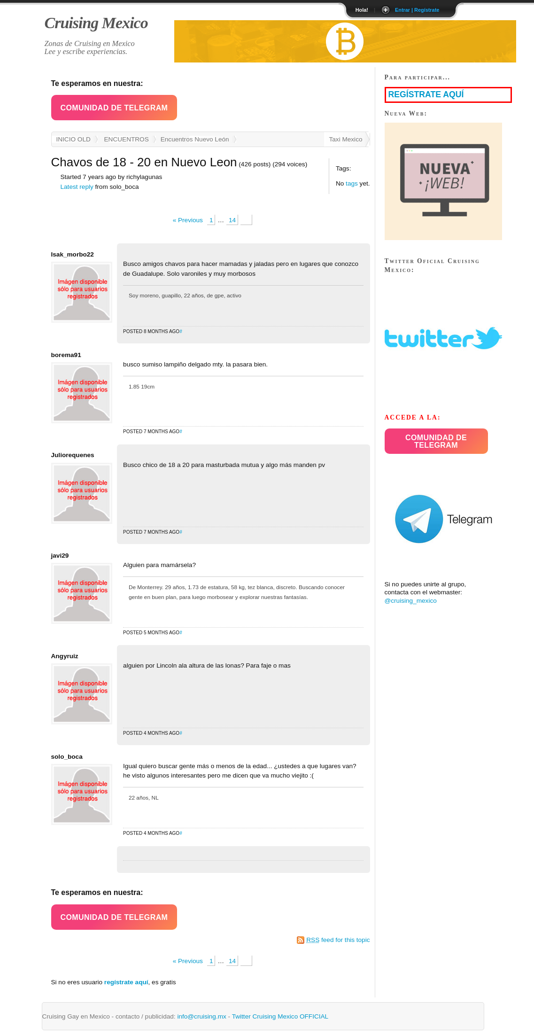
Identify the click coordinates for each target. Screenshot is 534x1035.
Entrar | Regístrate (417, 10)
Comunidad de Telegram (114, 108)
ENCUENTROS (126, 139)
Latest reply (77, 186)
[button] (114, 107)
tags (352, 183)
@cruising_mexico (411, 600)
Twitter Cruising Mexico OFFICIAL (280, 1016)
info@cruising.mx (201, 1016)
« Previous (188, 220)
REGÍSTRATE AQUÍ (426, 94)
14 (232, 220)
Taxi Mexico (345, 139)
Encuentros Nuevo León (195, 139)
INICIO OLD (73, 139)
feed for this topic (338, 939)
